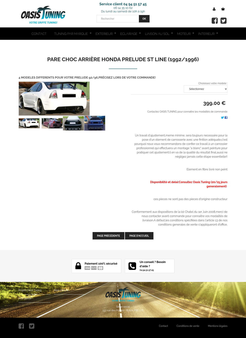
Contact (163, 326)
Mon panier (25, 298)
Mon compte (61, 290)
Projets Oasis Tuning (30, 290)
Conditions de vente (187, 326)
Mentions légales (217, 326)
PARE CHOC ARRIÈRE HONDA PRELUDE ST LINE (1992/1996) (123, 59)
